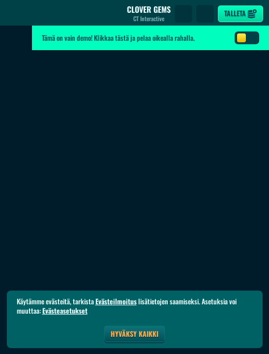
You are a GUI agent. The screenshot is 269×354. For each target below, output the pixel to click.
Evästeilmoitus (116, 301)
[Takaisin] (15, 14)
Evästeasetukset (65, 311)
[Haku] (183, 14)
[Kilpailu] (205, 14)
